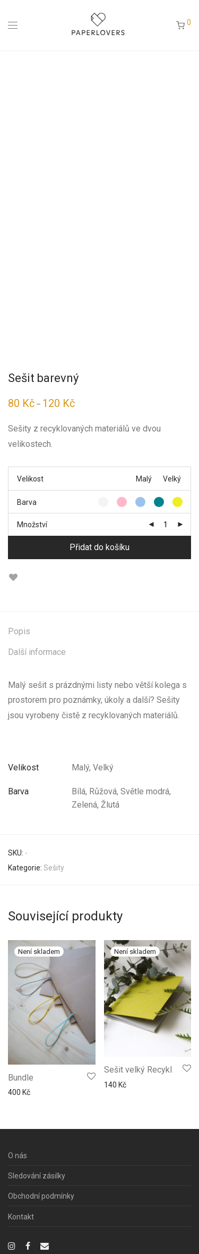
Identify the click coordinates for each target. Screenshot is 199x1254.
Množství (32, 524)
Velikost (30, 479)
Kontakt (21, 1217)
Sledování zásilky (36, 1176)
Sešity (54, 867)
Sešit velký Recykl (138, 1070)
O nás (17, 1155)
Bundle (20, 1078)
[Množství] (165, 524)
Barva (27, 502)
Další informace (37, 652)
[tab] (99, 631)
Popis (19, 631)
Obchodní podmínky (41, 1196)
